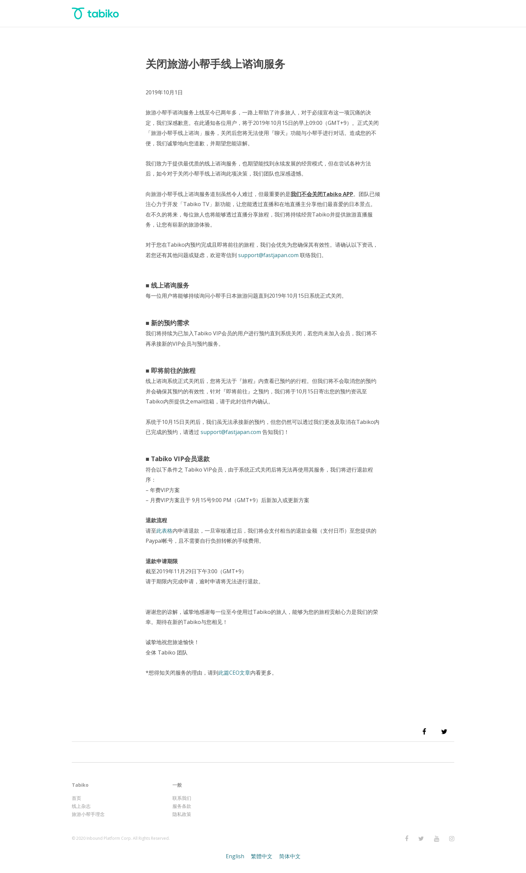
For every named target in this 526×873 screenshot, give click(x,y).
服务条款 (181, 806)
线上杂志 (81, 806)
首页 (76, 798)
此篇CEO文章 (234, 672)
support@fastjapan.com (231, 432)
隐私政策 (181, 814)
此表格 (164, 530)
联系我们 (181, 798)
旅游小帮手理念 (88, 814)
